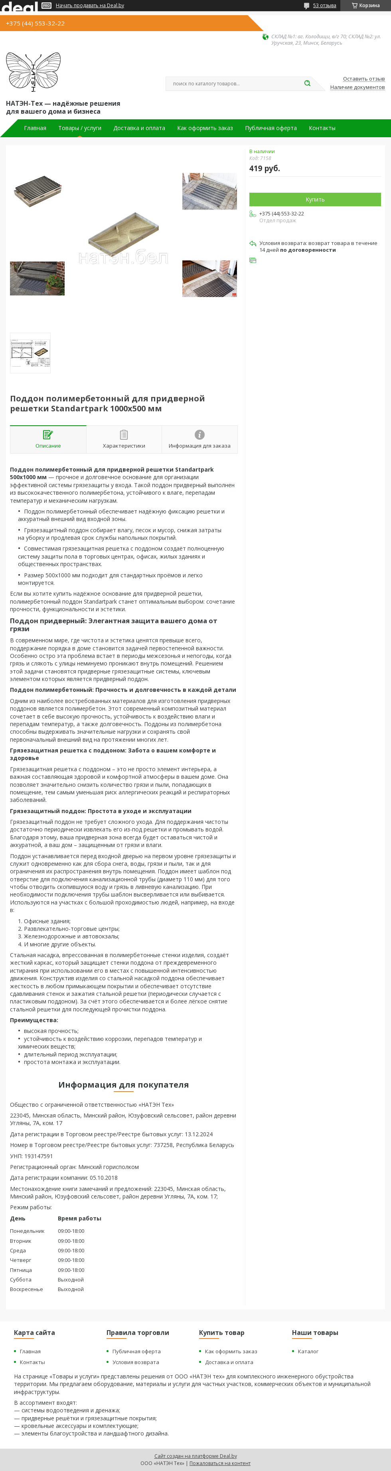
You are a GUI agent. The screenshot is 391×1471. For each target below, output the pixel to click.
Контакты (322, 128)
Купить (315, 199)
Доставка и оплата (139, 128)
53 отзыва (324, 5)
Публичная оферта (271, 128)
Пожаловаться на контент (220, 1463)
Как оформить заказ (205, 128)
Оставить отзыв (364, 79)
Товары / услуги (79, 128)
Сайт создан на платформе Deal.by (195, 1456)
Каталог (308, 1351)
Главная (35, 128)
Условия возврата (136, 1362)
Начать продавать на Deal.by (90, 5)
